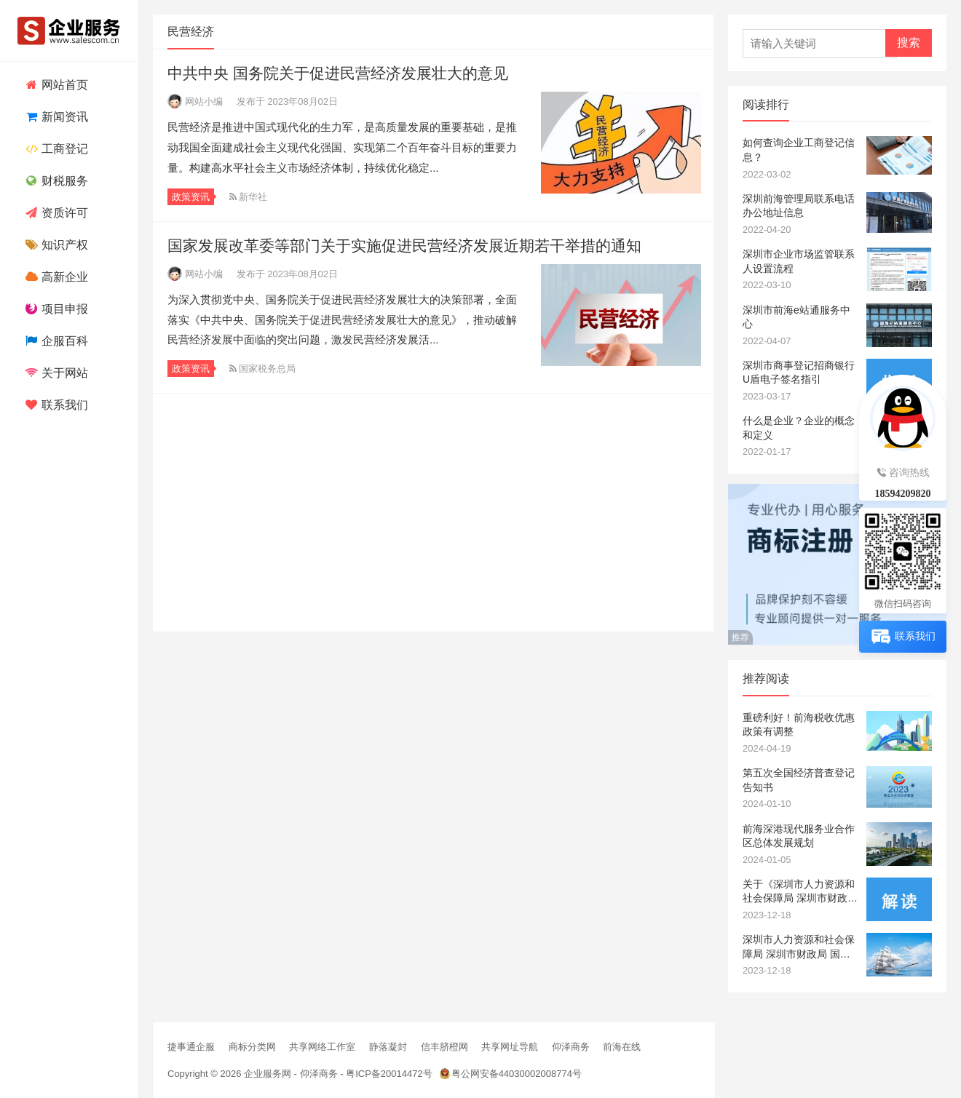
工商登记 (55, 149)
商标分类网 (252, 1046)
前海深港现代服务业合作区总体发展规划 (799, 836)
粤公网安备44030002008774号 (516, 1073)
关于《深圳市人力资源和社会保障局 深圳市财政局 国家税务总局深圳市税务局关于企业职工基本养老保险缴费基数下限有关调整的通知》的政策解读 (800, 892)
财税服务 (55, 181)
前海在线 (622, 1046)
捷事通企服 (191, 1046)
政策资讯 (191, 196)
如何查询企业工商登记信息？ (799, 150)
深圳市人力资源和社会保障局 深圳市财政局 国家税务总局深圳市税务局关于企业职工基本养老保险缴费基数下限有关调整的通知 (799, 947)
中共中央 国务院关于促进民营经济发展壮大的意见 (337, 73)
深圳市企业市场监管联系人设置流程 (799, 261)
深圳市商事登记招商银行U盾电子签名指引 (799, 372)
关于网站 (55, 373)
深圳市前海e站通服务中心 (796, 317)
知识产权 (55, 245)
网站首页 (55, 85)
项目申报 (55, 309)
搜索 (908, 42)
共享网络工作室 (322, 1046)
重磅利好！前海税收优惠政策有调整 (799, 725)
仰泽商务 (571, 1046)
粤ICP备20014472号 (389, 1073)
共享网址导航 (509, 1046)
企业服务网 (267, 1073)
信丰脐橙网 (444, 1046)
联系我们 (55, 405)
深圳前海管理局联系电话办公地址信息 (799, 206)
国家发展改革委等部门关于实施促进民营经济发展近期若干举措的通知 (404, 245)
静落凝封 (388, 1046)
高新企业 (55, 277)
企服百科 (55, 341)
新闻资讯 (55, 117)
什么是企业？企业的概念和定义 (799, 428)
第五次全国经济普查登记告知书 (799, 780)
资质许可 (55, 213)
